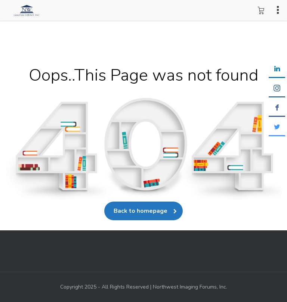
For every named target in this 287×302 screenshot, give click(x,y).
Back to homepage (143, 211)
